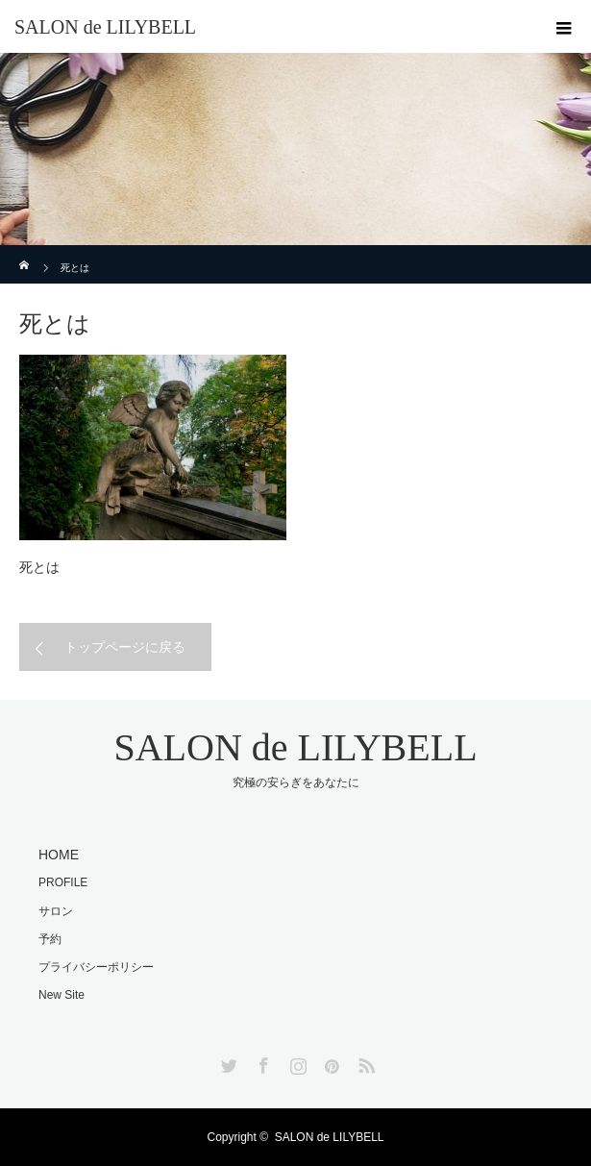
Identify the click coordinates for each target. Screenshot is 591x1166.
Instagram (296, 1062)
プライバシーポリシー (96, 967)
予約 (50, 939)
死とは (39, 567)
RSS (364, 1062)
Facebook (261, 1062)
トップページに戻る (124, 647)
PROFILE (62, 882)
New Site (61, 995)
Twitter (226, 1062)
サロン (55, 911)
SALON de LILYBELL (105, 26)
